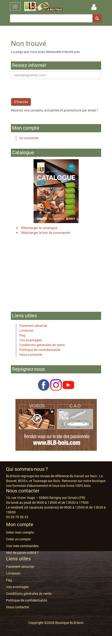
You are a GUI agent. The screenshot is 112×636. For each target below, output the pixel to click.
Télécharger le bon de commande (45, 232)
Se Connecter (94, 7)
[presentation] (47, 88)
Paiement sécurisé (33, 325)
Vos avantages (30, 340)
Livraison (26, 330)
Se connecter (29, 138)
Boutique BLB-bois (69, 622)
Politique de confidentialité (39, 349)
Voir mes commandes (22, 545)
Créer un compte (18, 539)
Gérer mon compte (20, 532)
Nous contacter (30, 354)
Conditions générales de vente (42, 345)
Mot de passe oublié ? (22, 552)
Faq (22, 335)
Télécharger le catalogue (39, 227)
